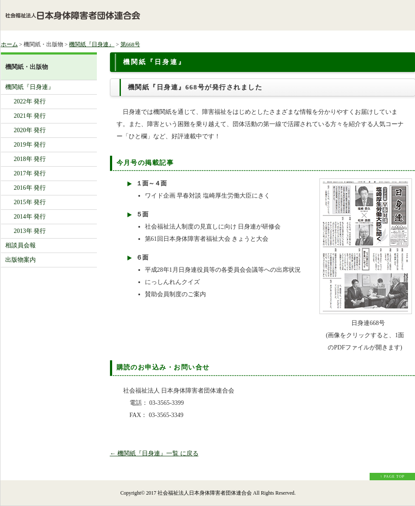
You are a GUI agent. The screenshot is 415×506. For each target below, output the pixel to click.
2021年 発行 (30, 116)
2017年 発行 (30, 173)
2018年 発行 (30, 159)
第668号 (130, 44)
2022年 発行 (30, 101)
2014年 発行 (30, 216)
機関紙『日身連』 (91, 44)
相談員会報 (20, 245)
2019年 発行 (30, 144)
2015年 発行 (30, 202)
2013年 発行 (30, 231)
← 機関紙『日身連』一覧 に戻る (154, 453)
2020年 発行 (30, 130)
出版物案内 (20, 259)
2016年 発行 (30, 188)
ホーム (9, 44)
